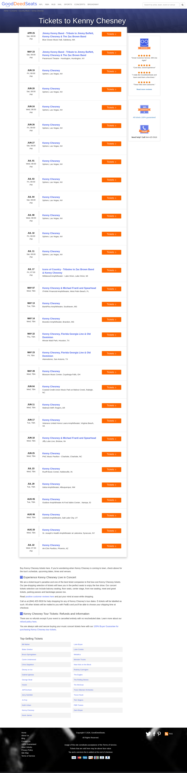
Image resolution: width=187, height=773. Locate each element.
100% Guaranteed (28, 744)
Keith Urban (26, 705)
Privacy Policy (27, 750)
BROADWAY (93, 4)
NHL (60, 4)
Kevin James (27, 715)
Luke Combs (79, 649)
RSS (171, 734)
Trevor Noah (79, 695)
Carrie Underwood (29, 660)
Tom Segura (78, 700)
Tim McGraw (79, 685)
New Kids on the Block (82, 665)
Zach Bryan (78, 710)
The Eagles (78, 675)
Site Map (25, 753)
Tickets (111, 34)
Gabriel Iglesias (28, 675)
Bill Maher (26, 644)
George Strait (27, 680)
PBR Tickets (78, 705)
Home (6, 11)
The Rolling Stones (81, 680)
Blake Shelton (27, 649)
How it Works (26, 747)
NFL (41, 4)
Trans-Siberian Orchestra (83, 690)
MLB (53, 4)
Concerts (13, 11)
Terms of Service (28, 756)
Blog (23, 738)
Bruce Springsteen (29, 654)
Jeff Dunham (27, 690)
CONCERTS (79, 4)
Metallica (77, 654)
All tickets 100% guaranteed (144, 117)
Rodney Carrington (81, 670)
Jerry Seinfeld (27, 695)
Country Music (24, 11)
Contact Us (25, 741)
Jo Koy (24, 700)
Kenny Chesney (28, 710)
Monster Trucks (80, 660)
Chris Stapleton (28, 665)
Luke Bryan (78, 644)
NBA (47, 4)
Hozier (24, 685)
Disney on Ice (27, 670)
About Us (25, 736)
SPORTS (68, 4)
